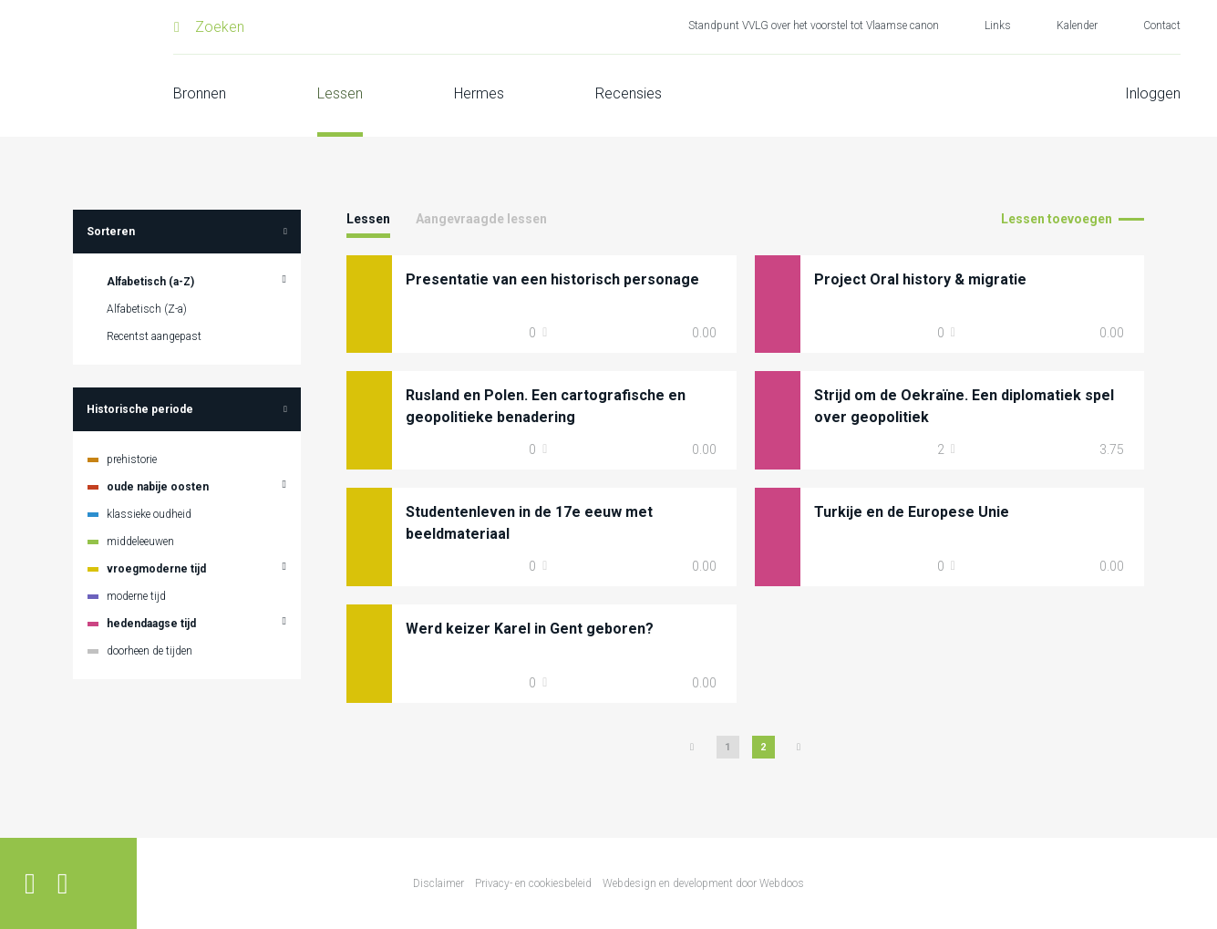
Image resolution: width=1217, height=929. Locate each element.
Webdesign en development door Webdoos (703, 883)
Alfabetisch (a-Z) (150, 281)
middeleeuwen (140, 541)
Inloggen (1153, 93)
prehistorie (132, 459)
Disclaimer (438, 883)
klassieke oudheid (149, 514)
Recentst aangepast (154, 336)
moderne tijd (136, 596)
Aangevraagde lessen (481, 219)
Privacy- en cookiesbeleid (533, 883)
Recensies (628, 93)
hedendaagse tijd (151, 623)
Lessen (340, 93)
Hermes (479, 93)
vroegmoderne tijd (156, 569)
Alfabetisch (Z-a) (147, 309)
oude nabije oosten (158, 486)
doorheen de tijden (149, 651)
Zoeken (219, 27)
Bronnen (199, 93)
